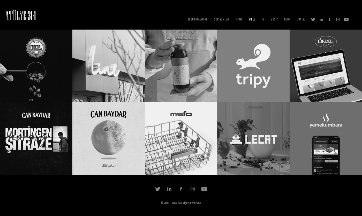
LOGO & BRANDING (198, 19)
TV (263, 19)
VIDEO (252, 19)
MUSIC (274, 19)
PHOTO (239, 19)
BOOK (287, 19)
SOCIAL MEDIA (221, 19)
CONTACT (301, 19)
